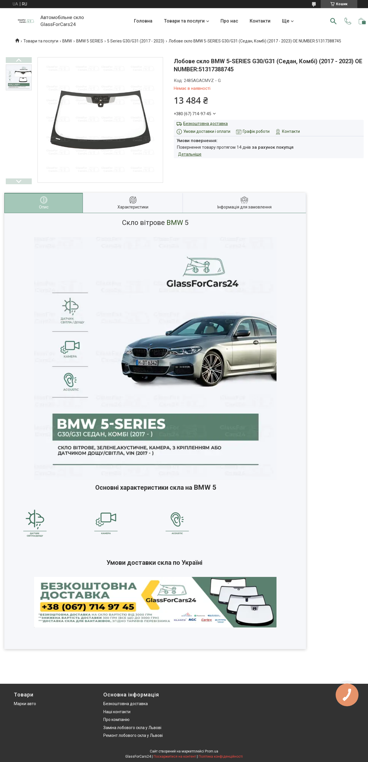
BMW (67, 41)
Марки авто (25, 703)
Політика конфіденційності (221, 756)
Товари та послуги (184, 21)
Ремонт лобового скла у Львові (133, 735)
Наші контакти (116, 711)
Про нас (229, 21)
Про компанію (116, 719)
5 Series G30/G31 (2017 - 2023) (135, 41)
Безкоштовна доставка (205, 123)
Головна (143, 21)
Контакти (260, 21)
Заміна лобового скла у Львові (132, 727)
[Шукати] (333, 21)
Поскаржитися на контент (175, 756)
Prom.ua (211, 751)
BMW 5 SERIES (89, 41)
